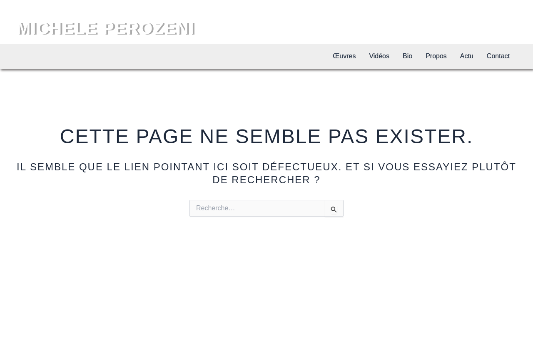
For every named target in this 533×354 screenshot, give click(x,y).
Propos (436, 56)
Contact (498, 56)
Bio (407, 56)
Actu (466, 56)
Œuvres (344, 56)
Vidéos (379, 56)
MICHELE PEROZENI (106, 28)
